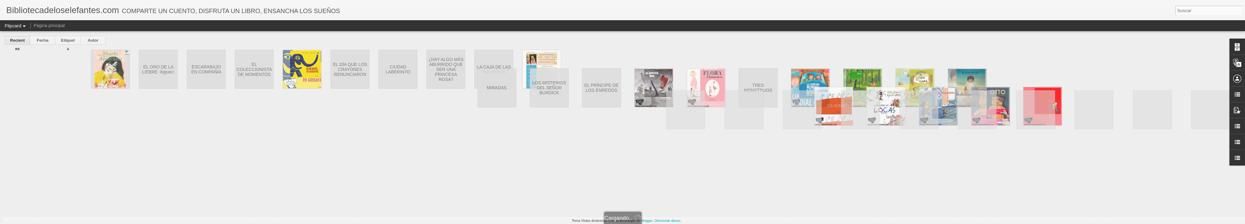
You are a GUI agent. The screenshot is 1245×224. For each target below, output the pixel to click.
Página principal (49, 25)
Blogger (646, 220)
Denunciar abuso (667, 220)
